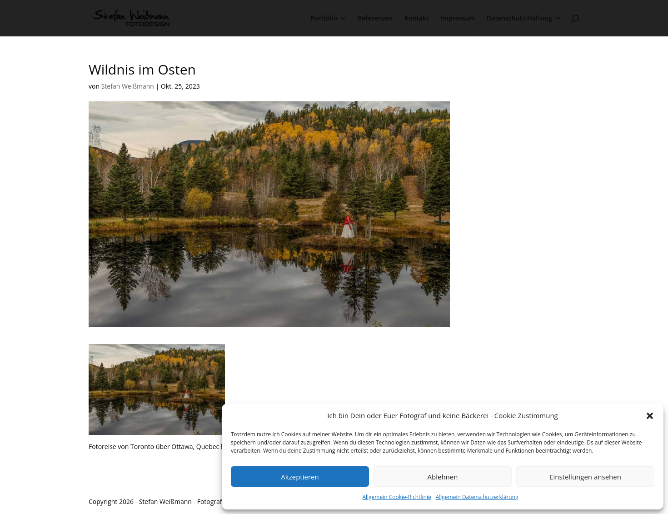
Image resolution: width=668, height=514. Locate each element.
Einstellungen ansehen (585, 476)
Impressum (457, 18)
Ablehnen (443, 476)
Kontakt (416, 18)
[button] (649, 415)
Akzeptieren (300, 476)
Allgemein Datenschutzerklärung (477, 497)
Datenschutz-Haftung (519, 18)
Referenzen (375, 18)
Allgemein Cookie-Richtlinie (396, 497)
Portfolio (323, 18)
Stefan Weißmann (127, 86)
